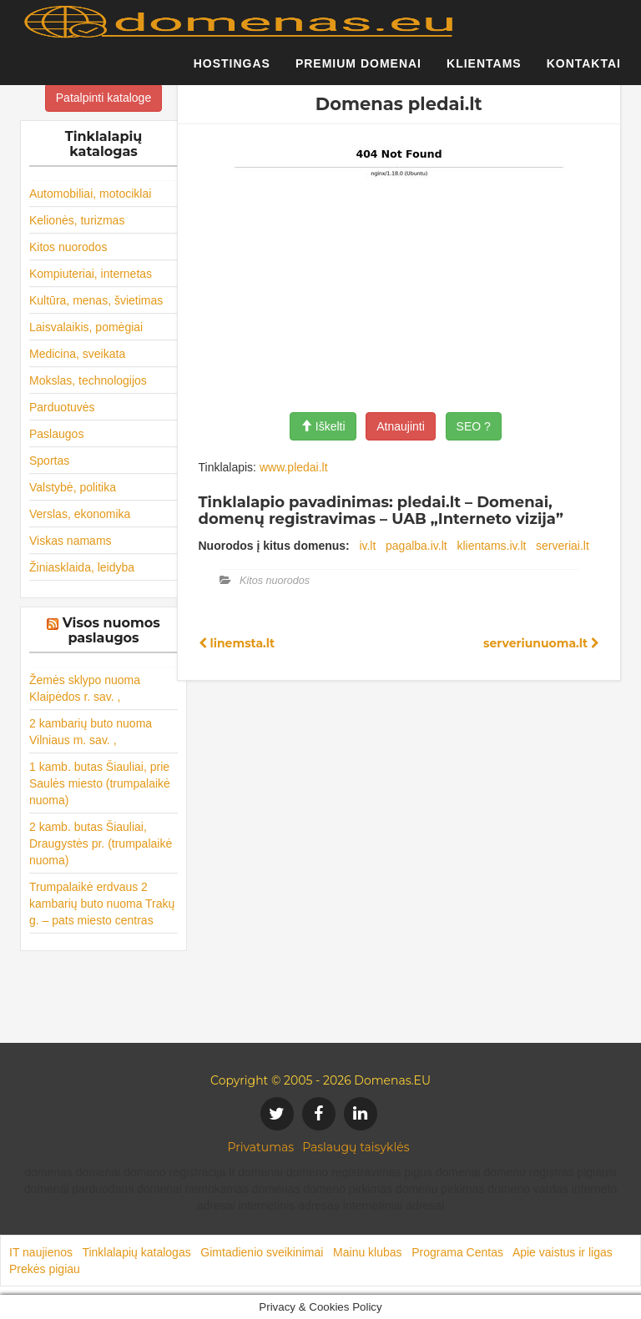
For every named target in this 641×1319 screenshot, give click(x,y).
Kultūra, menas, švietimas (96, 300)
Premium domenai (358, 71)
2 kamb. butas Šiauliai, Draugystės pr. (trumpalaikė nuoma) (100, 843)
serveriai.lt (562, 545)
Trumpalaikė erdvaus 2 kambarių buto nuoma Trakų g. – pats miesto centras (101, 903)
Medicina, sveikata (77, 353)
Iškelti (323, 426)
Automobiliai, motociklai (90, 193)
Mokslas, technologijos (88, 380)
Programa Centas (457, 1252)
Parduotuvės (62, 407)
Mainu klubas (367, 1252)
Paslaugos (56, 434)
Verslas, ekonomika (79, 514)
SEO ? (474, 426)
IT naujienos (41, 1252)
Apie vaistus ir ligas (562, 1252)
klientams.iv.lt (491, 545)
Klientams (484, 71)
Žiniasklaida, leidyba (81, 567)
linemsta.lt (237, 643)
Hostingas (232, 71)
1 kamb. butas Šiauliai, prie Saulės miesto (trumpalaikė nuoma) (99, 783)
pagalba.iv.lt (416, 545)
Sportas (49, 460)
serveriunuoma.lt (541, 643)
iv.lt (367, 545)
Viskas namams (70, 540)
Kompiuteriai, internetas (90, 273)
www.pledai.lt (294, 467)
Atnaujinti (400, 426)
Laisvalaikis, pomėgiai (86, 327)
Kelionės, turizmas (76, 220)
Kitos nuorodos (68, 247)
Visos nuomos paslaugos (111, 630)
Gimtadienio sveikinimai (261, 1252)
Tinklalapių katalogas (136, 1252)
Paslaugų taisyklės (355, 1147)
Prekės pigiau (44, 1269)
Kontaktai (584, 71)
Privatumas (261, 1147)
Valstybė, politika (72, 487)
